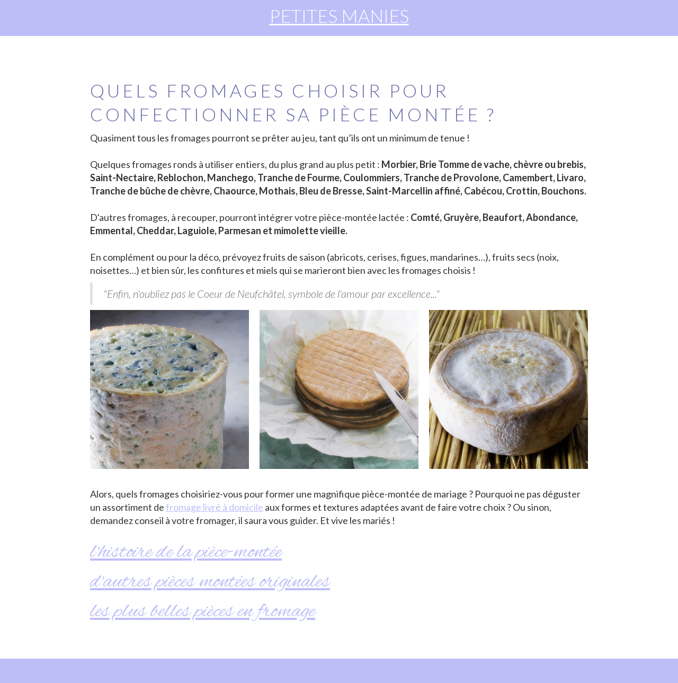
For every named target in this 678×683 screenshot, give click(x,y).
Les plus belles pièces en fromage (202, 612)
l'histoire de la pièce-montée (186, 552)
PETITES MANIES (339, 15)
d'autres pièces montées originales (210, 582)
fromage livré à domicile (214, 507)
